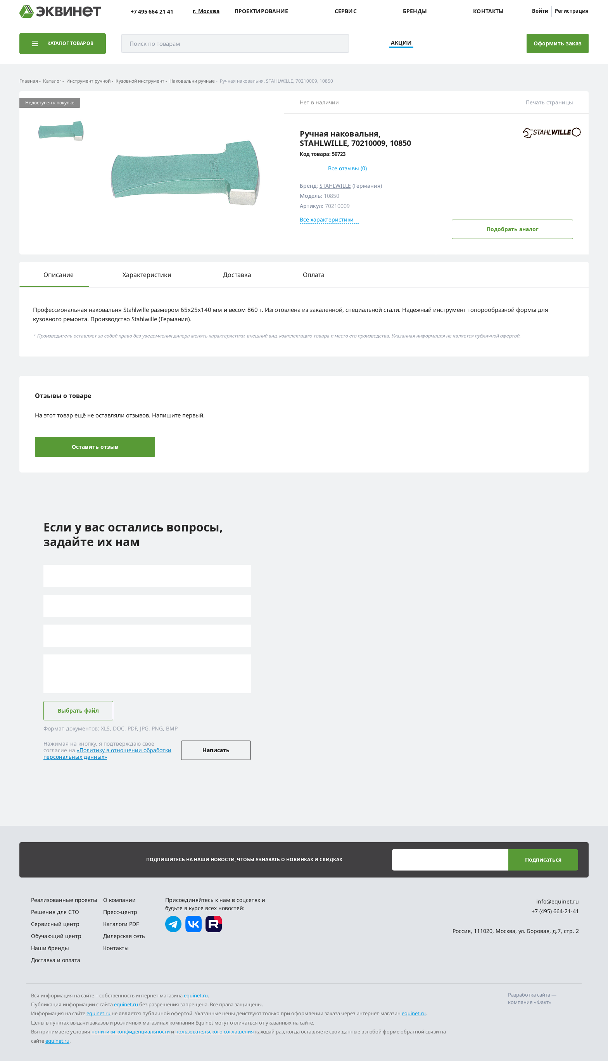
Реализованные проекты (64, 899)
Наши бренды (50, 948)
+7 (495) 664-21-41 (555, 911)
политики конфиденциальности (131, 1031)
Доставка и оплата (55, 960)
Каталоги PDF (121, 924)
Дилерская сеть (124, 936)
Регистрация (572, 10)
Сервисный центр (55, 924)
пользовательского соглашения (214, 1031)
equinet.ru (196, 995)
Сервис (346, 11)
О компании (119, 899)
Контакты (488, 11)
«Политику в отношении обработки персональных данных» (107, 753)
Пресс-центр (120, 912)
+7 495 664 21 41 (152, 11)
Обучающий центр (56, 936)
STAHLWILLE (335, 185)
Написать (216, 750)
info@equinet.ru (557, 901)
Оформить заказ (558, 43)
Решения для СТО (55, 912)
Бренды (415, 11)
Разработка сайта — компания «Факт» (532, 998)
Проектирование (261, 11)
